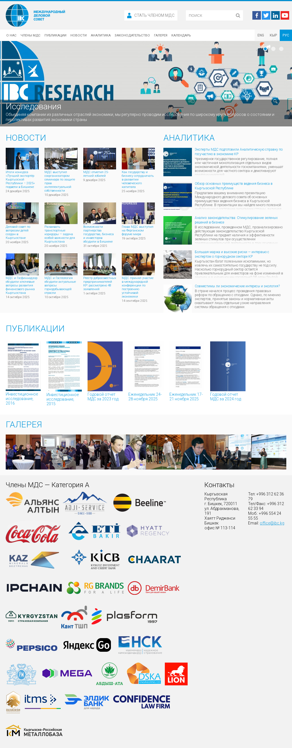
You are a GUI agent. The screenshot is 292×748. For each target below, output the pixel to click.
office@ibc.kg (272, 523)
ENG (260, 35)
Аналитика (101, 35)
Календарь (181, 35)
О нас (11, 35)
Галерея (160, 35)
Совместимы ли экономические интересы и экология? (237, 286)
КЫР (273, 35)
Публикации (55, 35)
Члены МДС (30, 35)
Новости (78, 35)
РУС (286, 35)
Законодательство (132, 35)
